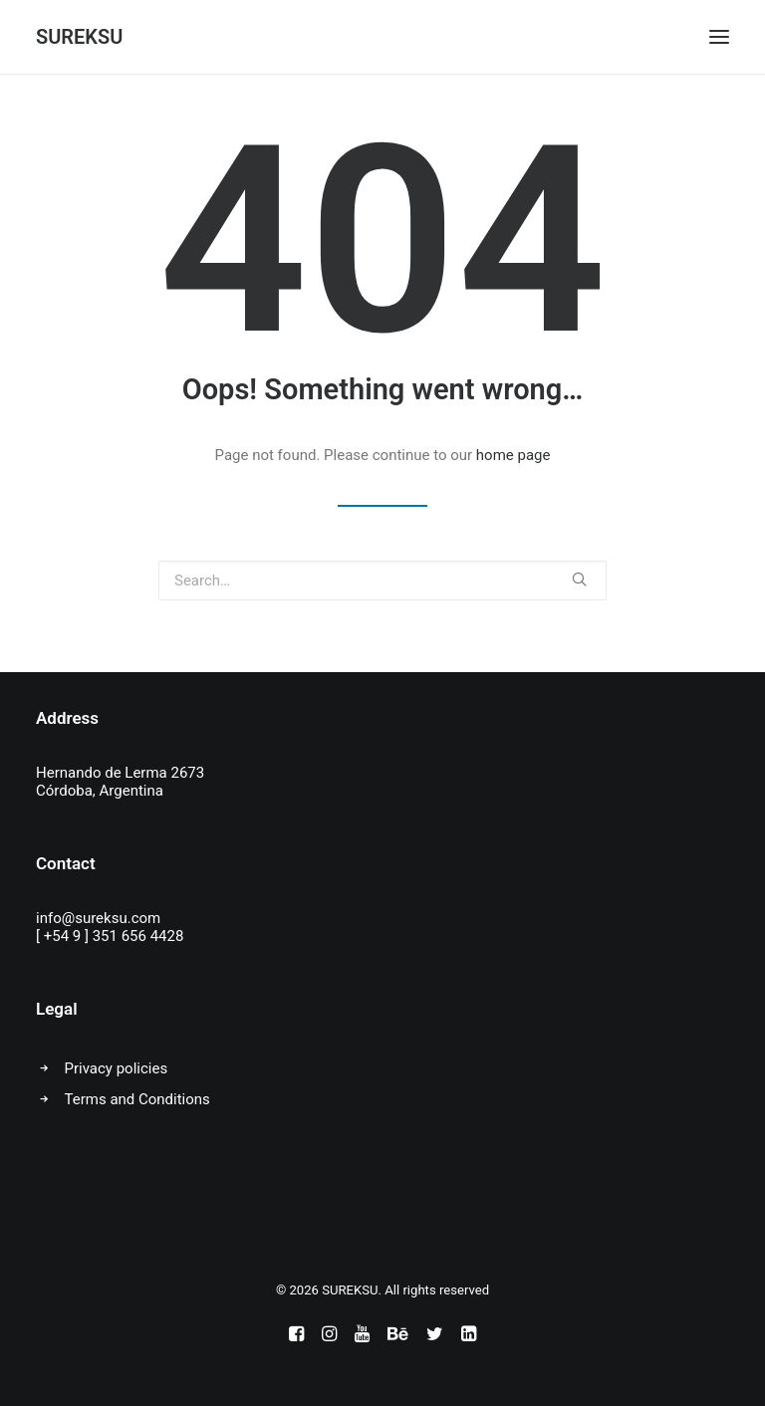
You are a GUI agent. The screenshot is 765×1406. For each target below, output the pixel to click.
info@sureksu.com (98, 918)
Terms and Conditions (137, 1099)
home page (513, 455)
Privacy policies (116, 1068)
